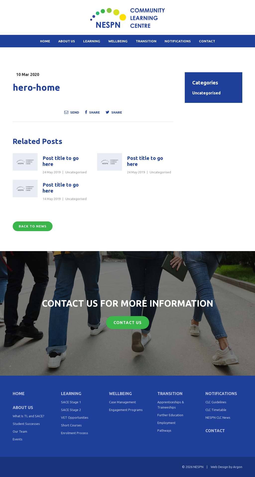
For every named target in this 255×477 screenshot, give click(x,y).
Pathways (164, 430)
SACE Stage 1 (71, 402)
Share (92, 112)
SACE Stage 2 (71, 409)
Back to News (33, 226)
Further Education (170, 415)
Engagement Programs (126, 409)
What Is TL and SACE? (28, 416)
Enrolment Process (74, 433)
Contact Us (128, 322)
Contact (207, 41)
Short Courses (71, 425)
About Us (66, 41)
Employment (166, 422)
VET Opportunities (74, 417)
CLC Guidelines (215, 402)
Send (71, 112)
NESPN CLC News (217, 417)
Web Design (219, 467)
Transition (146, 41)
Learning (91, 41)
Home (45, 41)
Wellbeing (118, 41)
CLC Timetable (215, 409)
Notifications (178, 41)
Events (17, 439)
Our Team (20, 431)
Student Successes (26, 423)
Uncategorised (76, 172)
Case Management (122, 402)
